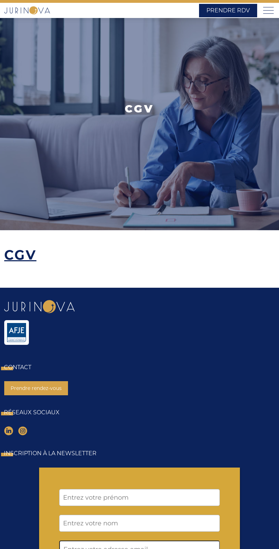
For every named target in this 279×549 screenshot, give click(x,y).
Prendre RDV (228, 10)
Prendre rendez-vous (36, 388)
